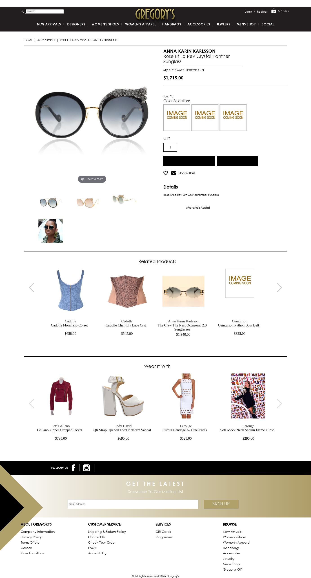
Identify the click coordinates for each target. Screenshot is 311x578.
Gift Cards (163, 531)
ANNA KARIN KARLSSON (189, 51)
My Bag (280, 11)
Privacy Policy (31, 537)
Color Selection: (176, 100)
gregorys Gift (233, 569)
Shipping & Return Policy (107, 531)
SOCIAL (268, 24)
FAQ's (92, 548)
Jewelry (223, 24)
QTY (166, 138)
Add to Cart (189, 160)
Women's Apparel (140, 24)
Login (250, 11)
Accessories (46, 40)
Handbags (171, 24)
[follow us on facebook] (74, 467)
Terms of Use (30, 542)
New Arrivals (49, 24)
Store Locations (32, 553)
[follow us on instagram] (87, 467)
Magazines (164, 537)
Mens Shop (246, 24)
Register (262, 11)
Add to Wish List (238, 160)
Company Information (38, 531)
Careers (26, 548)
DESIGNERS (76, 24)
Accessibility (97, 553)
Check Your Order (102, 542)
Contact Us (96, 537)
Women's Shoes (105, 24)
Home (28, 40)
